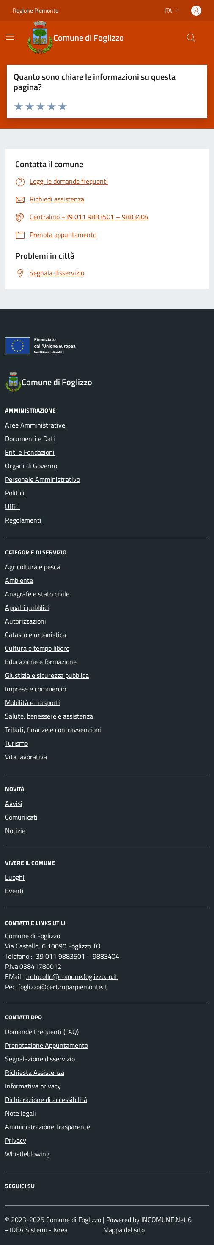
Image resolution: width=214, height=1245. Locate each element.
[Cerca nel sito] (191, 38)
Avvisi (13, 803)
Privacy (15, 1140)
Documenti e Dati (30, 439)
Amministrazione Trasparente (47, 1127)
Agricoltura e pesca (32, 567)
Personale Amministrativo (42, 479)
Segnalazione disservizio (40, 1059)
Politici (15, 493)
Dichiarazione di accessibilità (46, 1099)
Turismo (16, 743)
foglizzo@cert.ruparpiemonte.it (62, 987)
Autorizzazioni (25, 621)
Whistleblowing (27, 1154)
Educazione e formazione (41, 662)
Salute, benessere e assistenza (49, 716)
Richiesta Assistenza (34, 1072)
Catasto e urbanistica (35, 634)
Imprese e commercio (35, 689)
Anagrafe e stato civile (37, 594)
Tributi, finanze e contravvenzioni (53, 730)
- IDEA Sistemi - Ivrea (36, 1230)
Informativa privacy (33, 1086)
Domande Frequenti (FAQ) (42, 1032)
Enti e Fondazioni (30, 452)
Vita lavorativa (26, 757)
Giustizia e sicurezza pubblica (47, 675)
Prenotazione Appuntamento (46, 1045)
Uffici (12, 506)
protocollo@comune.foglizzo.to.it (71, 976)
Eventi (14, 891)
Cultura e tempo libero (37, 648)
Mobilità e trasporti (32, 702)
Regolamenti (23, 520)
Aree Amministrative (35, 425)
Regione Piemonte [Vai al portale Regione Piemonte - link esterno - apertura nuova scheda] (35, 10)
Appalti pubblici (27, 607)
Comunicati (21, 817)
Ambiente (19, 580)
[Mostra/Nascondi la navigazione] (10, 37)
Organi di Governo (31, 466)
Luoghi (15, 877)
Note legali (20, 1113)
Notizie (15, 830)
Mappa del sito (124, 1230)
